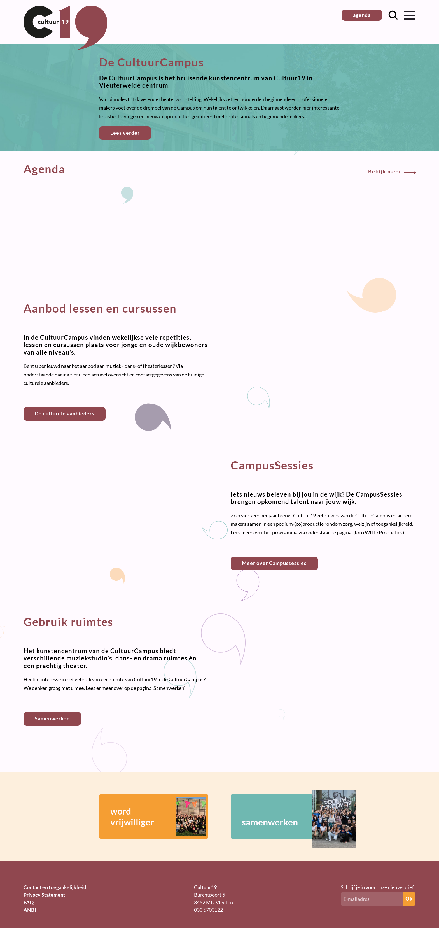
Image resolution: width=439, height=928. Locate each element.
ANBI (30, 910)
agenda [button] (362, 15)
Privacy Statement (44, 895)
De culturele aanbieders (64, 413)
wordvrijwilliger (158, 816)
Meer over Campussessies (274, 563)
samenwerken (291, 816)
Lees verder (125, 133)
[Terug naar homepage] (65, 48)
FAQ (29, 902)
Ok (409, 899)
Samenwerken (52, 718)
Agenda (219, 169)
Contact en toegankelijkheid (55, 887)
